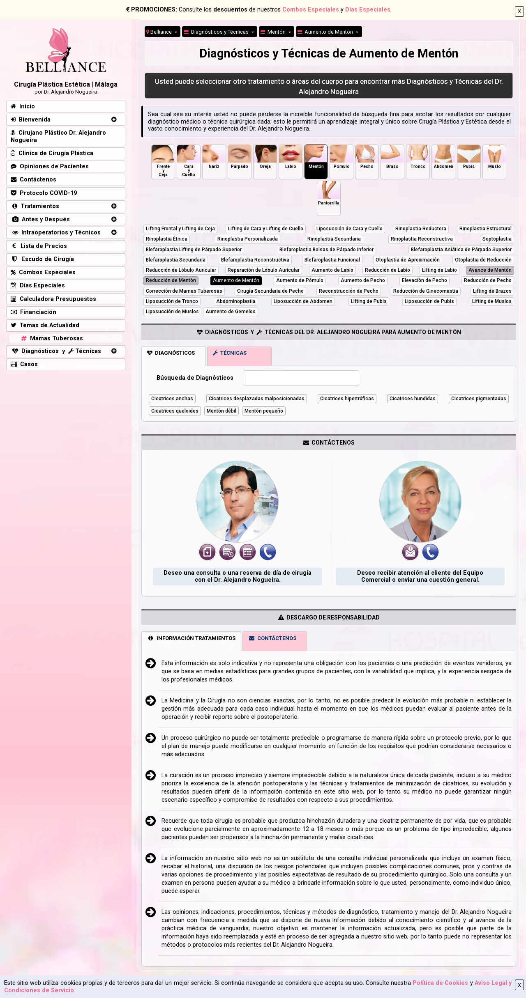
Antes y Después (40, 219)
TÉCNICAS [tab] (230, 353)
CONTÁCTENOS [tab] (272, 638)
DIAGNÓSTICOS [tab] (171, 353)
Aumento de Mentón (326, 32)
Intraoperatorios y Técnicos (56, 232)
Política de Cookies (440, 983)
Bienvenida (31, 119)
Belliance (159, 32)
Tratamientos (35, 206)
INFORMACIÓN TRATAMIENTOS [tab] (191, 638)
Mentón (274, 32)
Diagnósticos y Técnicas (217, 32)
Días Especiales (367, 9)
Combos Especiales (310, 9)
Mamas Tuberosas (51, 338)
